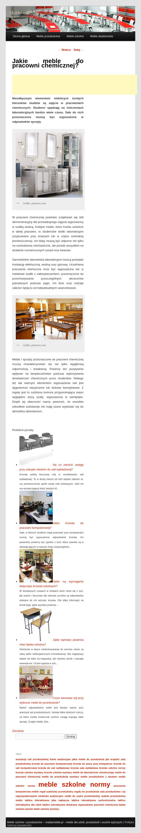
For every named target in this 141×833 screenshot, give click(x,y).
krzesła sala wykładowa (84, 768)
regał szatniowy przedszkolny (56, 791)
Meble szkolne (75, 36)
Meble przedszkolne (48, 36)
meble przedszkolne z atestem (99, 776)
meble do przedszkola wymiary (60, 776)
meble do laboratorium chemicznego (93, 772)
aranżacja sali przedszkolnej (32, 759)
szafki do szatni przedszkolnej (82, 796)
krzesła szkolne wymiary (29, 772)
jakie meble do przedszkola (88, 759)
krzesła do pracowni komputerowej (52, 763)
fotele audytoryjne (60, 759)
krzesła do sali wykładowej (53, 768)
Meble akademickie (101, 36)
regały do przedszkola (86, 791)
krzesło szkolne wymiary (58, 772)
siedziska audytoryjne (50, 796)
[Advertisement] (74, 85)
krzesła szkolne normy (112, 768)
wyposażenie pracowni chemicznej (98, 804)
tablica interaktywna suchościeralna (93, 800)
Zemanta (18, 731)
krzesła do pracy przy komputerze (92, 763)
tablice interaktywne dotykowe (59, 804)
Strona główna (21, 36)
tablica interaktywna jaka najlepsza (47, 800)
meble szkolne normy (74, 784)
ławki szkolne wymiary (46, 809)
